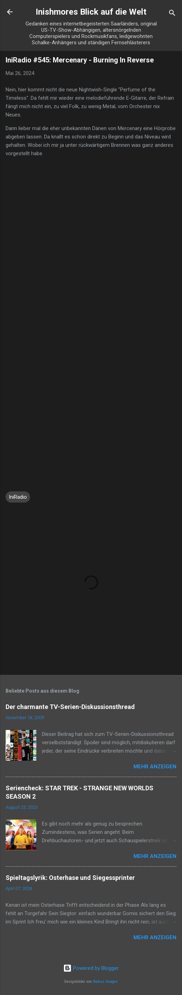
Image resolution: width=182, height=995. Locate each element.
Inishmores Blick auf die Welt (91, 12)
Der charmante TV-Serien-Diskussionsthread (70, 706)
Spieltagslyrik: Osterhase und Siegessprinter (70, 877)
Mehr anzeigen (154, 766)
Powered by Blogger (91, 968)
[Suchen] (172, 14)
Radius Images (105, 981)
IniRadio (18, 497)
